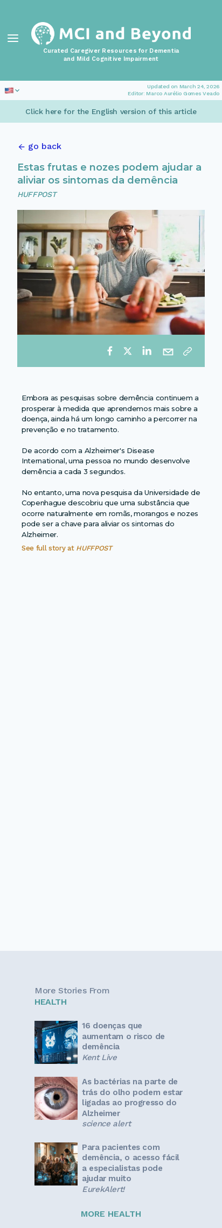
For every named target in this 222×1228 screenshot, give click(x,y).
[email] (168, 351)
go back (44, 146)
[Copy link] (187, 351)
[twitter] (128, 351)
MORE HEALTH (111, 1214)
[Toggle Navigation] (13, 38)
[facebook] (110, 351)
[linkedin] (146, 351)
